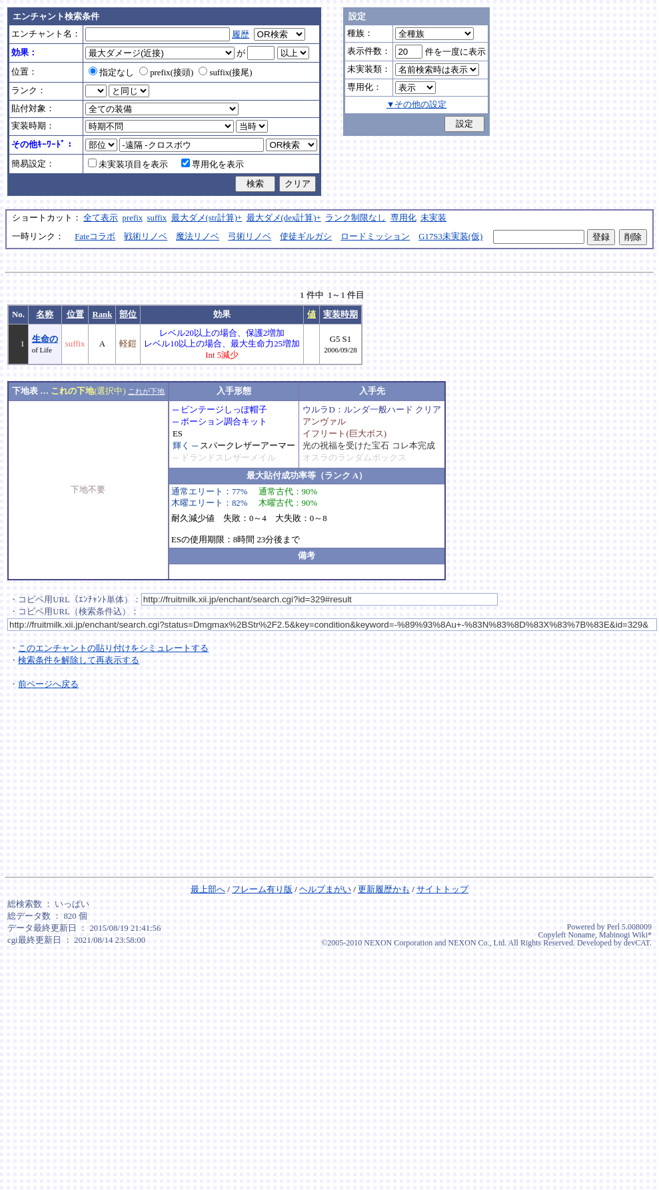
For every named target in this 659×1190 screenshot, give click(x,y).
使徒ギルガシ (306, 236)
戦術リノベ (145, 236)
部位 (128, 314)
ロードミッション (375, 236)
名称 (44, 314)
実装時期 (340, 314)
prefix (133, 218)
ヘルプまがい (325, 889)
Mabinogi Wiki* (625, 934)
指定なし (111, 72)
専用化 (403, 218)
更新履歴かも (384, 889)
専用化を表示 (212, 164)
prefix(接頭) (166, 72)
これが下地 (146, 391)
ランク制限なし (355, 218)
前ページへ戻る (48, 684)
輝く (181, 445)
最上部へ (208, 889)
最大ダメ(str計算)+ (207, 218)
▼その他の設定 (416, 104)
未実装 (433, 218)
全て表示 (100, 218)
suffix (157, 218)
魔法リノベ (197, 236)
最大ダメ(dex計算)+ (284, 218)
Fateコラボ (95, 236)
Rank (102, 314)
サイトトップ (442, 889)
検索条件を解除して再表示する (78, 660)
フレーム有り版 (262, 889)
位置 (75, 314)
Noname (581, 934)
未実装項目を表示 (128, 164)
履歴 (240, 34)
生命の (45, 339)
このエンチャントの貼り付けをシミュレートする (113, 648)
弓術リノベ (249, 236)
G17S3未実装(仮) (450, 236)
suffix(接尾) (225, 72)
